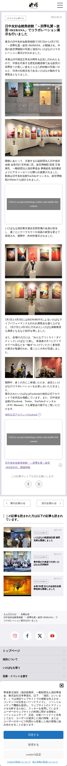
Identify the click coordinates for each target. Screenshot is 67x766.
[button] (61, 685)
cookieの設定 (33, 754)
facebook (28, 484)
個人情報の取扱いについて (45, 762)
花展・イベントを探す (15, 676)
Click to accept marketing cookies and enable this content (33, 204)
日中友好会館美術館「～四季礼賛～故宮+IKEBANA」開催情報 (27, 465)
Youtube (52, 635)
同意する (33, 734)
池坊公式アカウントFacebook (21, 414)
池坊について (10, 659)
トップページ (11, 650)
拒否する (33, 744)
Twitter (39, 484)
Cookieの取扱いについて (19, 762)
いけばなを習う (11, 667)
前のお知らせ (17, 503)
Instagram (14, 635)
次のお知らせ (49, 503)
